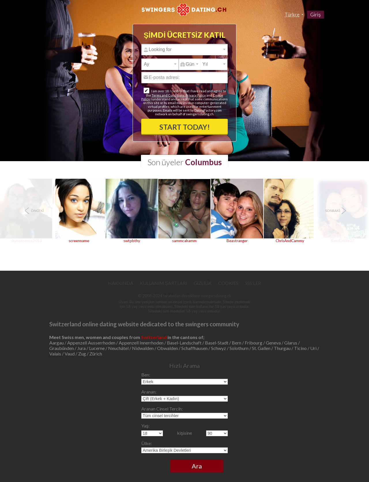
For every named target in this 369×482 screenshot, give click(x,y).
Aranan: (149, 391)
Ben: (145, 374)
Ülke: (146, 443)
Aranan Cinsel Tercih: (162, 408)
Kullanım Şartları (163, 283)
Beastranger (237, 240)
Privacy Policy (196, 95)
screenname (79, 240)
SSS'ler (253, 283)
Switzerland (154, 337)
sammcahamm (184, 240)
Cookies (228, 283)
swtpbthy (131, 240)
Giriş (315, 15)
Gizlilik (203, 283)
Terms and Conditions (168, 95)
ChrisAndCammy (290, 240)
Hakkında (120, 283)
